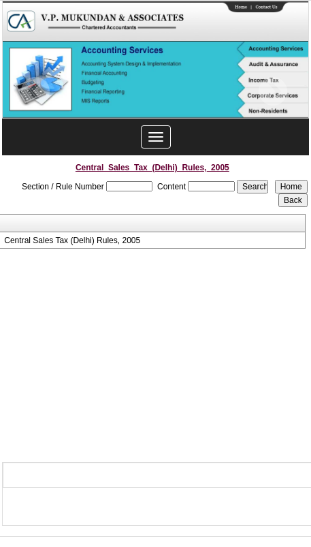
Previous (35, 91)
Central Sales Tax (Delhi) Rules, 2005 (72, 240)
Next (272, 91)
